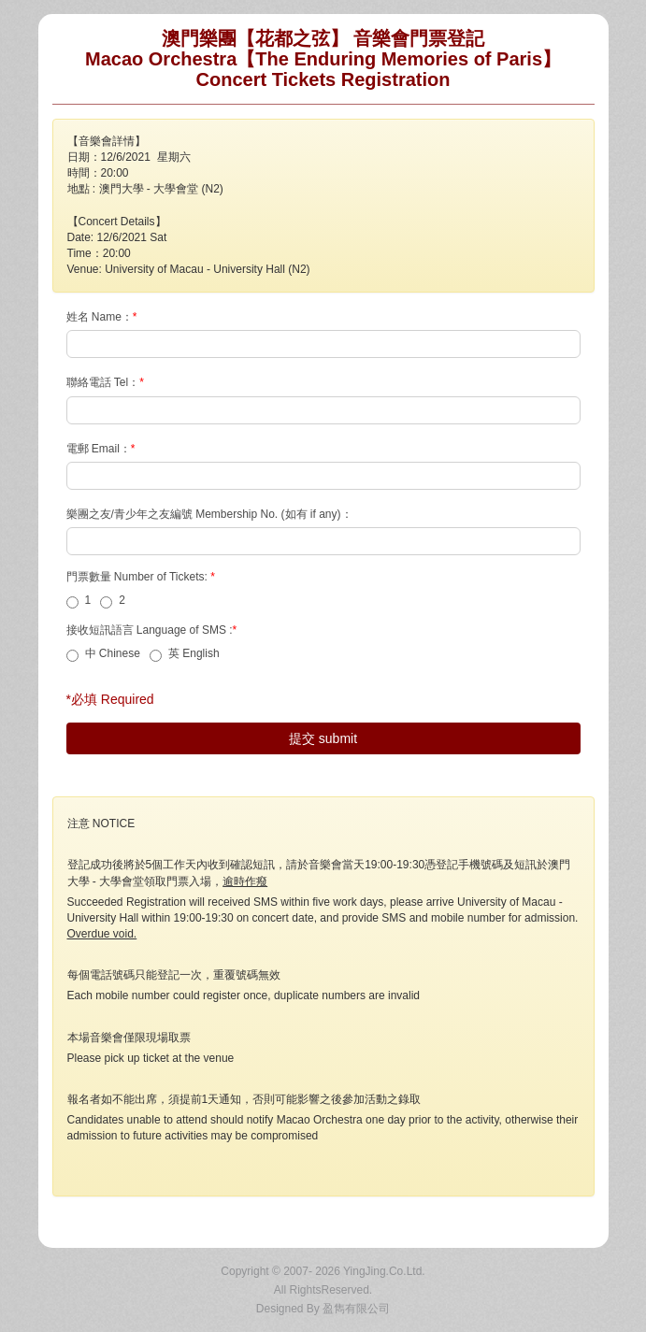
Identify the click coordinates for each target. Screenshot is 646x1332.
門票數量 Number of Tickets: (142, 576)
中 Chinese (103, 654)
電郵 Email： (102, 448)
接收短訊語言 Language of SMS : (153, 630)
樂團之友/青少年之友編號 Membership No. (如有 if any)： (210, 514)
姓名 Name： (103, 316)
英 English (185, 654)
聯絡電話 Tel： (107, 382)
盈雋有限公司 (356, 1308)
